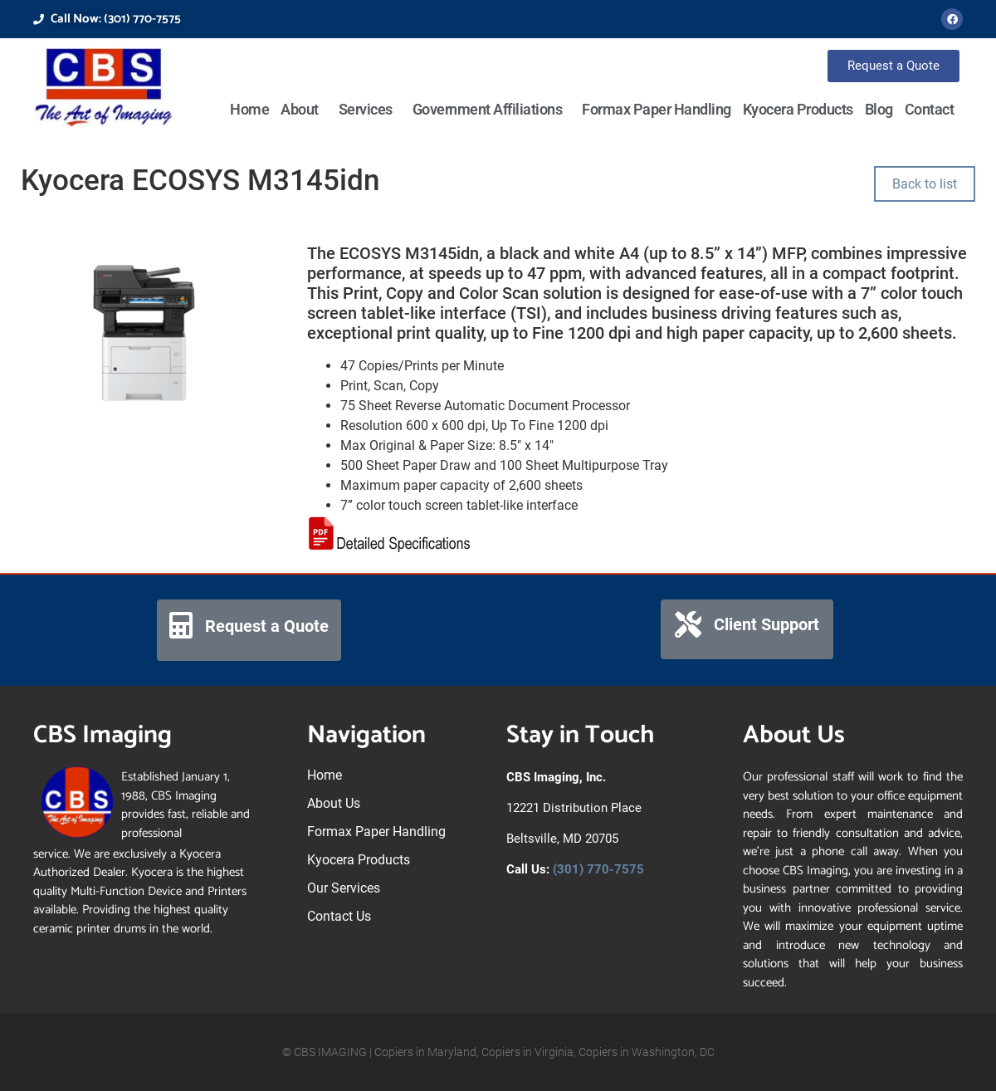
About (304, 109)
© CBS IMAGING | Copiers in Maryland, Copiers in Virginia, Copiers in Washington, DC (498, 1052)
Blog (879, 109)
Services (370, 109)
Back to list (924, 184)
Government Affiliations (492, 109)
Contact (929, 109)
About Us (333, 803)
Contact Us (339, 916)
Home (249, 109)
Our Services (343, 888)
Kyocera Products (798, 109)
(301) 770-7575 (598, 869)
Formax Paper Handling (656, 109)
